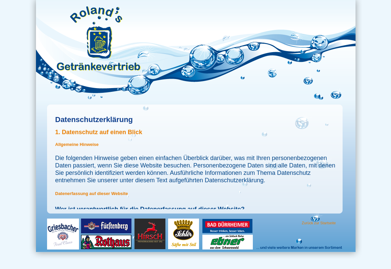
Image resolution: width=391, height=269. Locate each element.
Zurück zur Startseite (319, 223)
